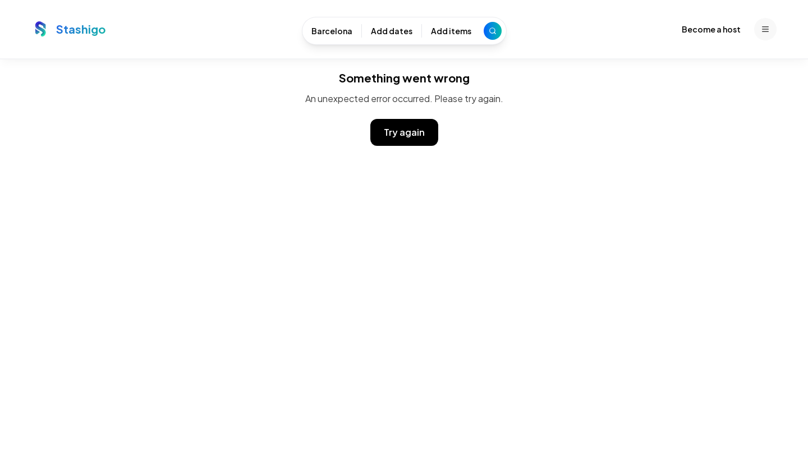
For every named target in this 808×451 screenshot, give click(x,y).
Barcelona (331, 31)
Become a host (711, 29)
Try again (404, 132)
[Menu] (765, 29)
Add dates (391, 31)
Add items (451, 31)
